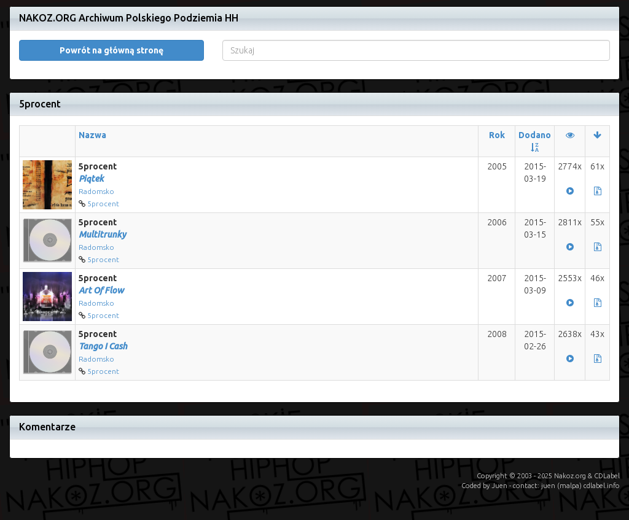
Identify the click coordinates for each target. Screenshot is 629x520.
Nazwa (92, 135)
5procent (103, 204)
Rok (497, 135)
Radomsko (96, 191)
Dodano (534, 135)
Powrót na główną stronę (111, 50)
